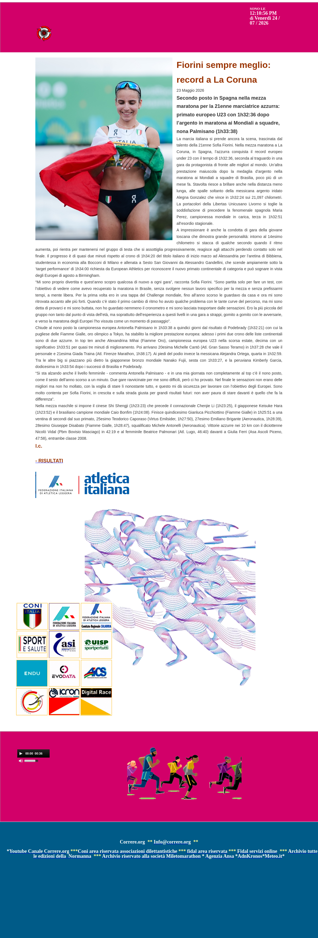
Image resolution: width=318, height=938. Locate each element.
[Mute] (21, 761)
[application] (33, 753)
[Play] (21, 753)
